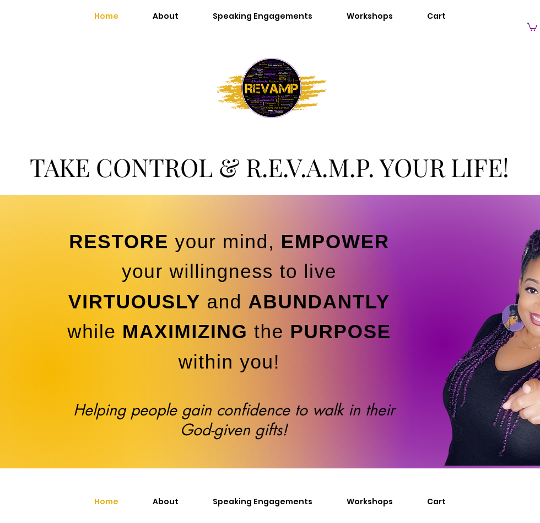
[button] (532, 26)
